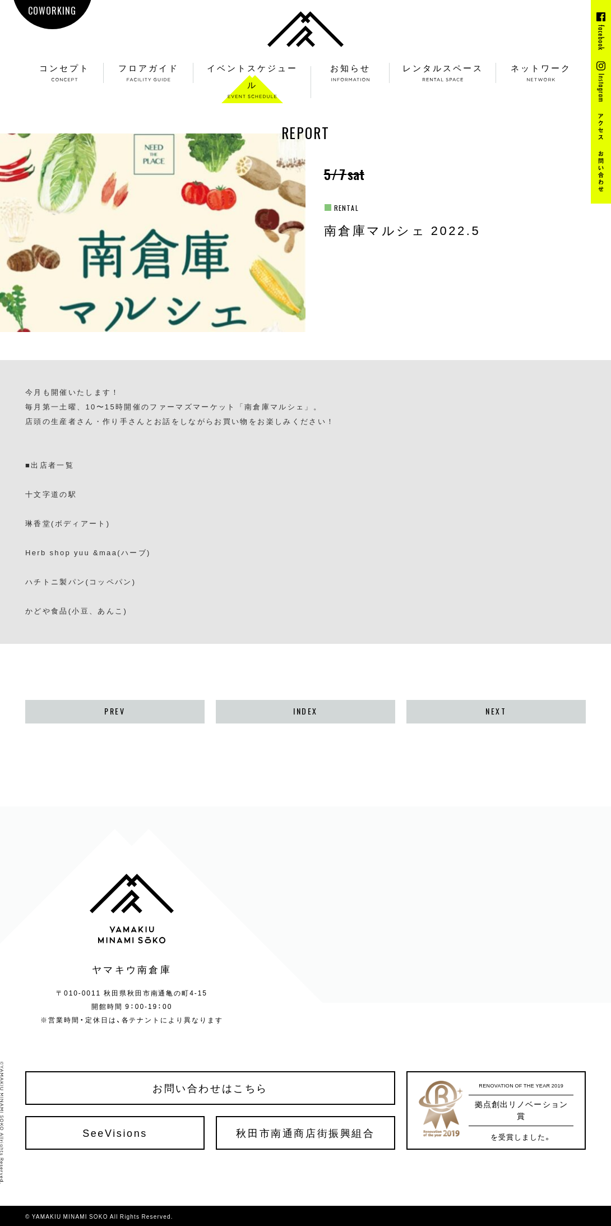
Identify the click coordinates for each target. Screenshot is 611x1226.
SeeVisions (114, 1132)
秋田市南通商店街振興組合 (305, 1132)
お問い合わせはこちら (210, 1087)
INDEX (305, 711)
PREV (114, 711)
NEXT (495, 711)
